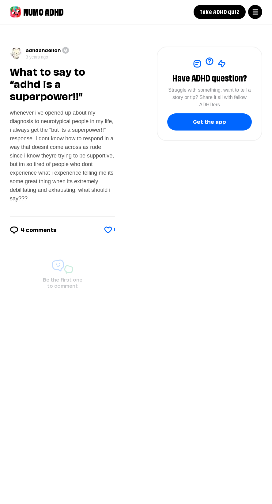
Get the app (209, 121)
